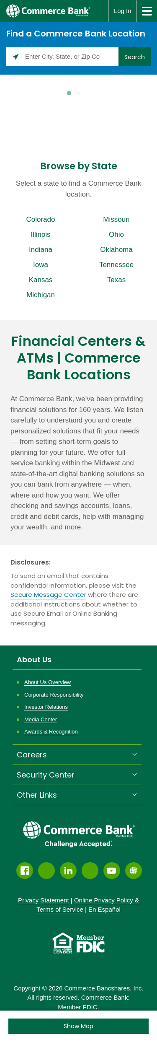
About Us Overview (47, 682)
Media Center (40, 719)
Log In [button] (122, 10)
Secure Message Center (48, 594)
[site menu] (146, 11)
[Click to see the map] (78, 1026)
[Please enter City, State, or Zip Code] (62, 56)
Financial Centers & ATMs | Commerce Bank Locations (78, 358)
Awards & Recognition (51, 731)
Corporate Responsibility (54, 695)
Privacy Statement (43, 900)
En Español (104, 909)
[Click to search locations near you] (15, 56)
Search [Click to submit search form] (134, 57)
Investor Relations (46, 707)
